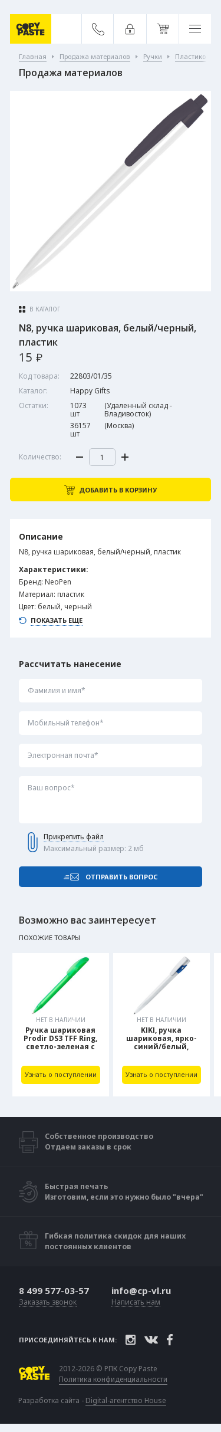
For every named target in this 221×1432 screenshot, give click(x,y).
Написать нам (135, 1302)
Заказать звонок (48, 1302)
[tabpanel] (60, 1024)
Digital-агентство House (125, 1400)
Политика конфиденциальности (113, 1379)
